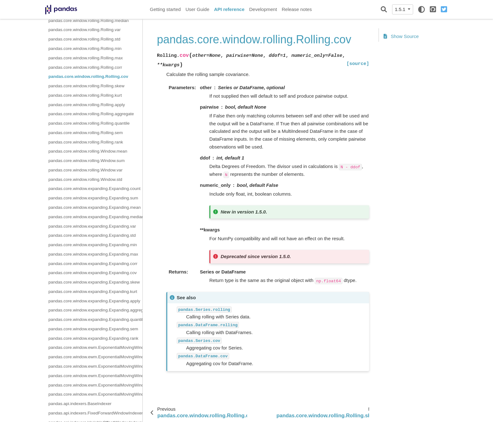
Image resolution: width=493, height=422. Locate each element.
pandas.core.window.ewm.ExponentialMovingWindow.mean (95, 347)
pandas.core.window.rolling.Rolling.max (85, 58)
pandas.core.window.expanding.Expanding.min (92, 244)
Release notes (297, 9)
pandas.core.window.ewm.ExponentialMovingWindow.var (95, 375)
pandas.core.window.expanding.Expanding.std (92, 235)
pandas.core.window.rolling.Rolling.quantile (89, 123)
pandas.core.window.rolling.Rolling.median (88, 20)
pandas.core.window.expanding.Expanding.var (92, 226)
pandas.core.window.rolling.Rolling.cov (88, 76)
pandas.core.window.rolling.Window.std (85, 179)
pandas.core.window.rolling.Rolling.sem (85, 132)
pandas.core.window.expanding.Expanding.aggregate (95, 310)
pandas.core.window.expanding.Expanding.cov (92, 272)
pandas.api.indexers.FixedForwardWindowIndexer (95, 413)
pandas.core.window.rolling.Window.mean (87, 151)
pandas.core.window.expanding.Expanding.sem (93, 329)
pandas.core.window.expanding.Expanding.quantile (95, 319)
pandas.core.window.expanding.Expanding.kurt (92, 291)
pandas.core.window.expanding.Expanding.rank (93, 338)
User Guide (197, 9)
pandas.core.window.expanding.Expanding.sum (93, 198)
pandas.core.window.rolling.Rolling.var (84, 29)
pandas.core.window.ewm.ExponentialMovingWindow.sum (95, 356)
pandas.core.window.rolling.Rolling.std (84, 39)
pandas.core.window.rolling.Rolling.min (85, 48)
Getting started (165, 9)
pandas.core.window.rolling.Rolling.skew (86, 86)
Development (263, 9)
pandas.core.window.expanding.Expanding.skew (94, 282)
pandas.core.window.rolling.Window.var (85, 170)
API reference (229, 9)
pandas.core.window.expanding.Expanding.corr (92, 263)
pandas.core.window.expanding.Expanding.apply (94, 301)
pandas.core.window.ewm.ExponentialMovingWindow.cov (95, 394)
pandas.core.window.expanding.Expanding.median (95, 216)
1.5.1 (401, 9)
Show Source (401, 36)
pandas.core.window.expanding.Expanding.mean (94, 207)
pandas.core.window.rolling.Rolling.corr (85, 67)
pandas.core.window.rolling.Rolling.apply (86, 104)
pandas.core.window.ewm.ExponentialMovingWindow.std (95, 366)
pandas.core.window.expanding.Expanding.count (94, 188)
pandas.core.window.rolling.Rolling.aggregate (91, 113)
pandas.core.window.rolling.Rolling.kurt (85, 95)
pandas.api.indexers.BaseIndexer (79, 403)
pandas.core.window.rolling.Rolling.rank (85, 142)
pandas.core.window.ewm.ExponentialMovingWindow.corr (95, 385)
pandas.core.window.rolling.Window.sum (86, 160)
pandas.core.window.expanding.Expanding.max (93, 254)
